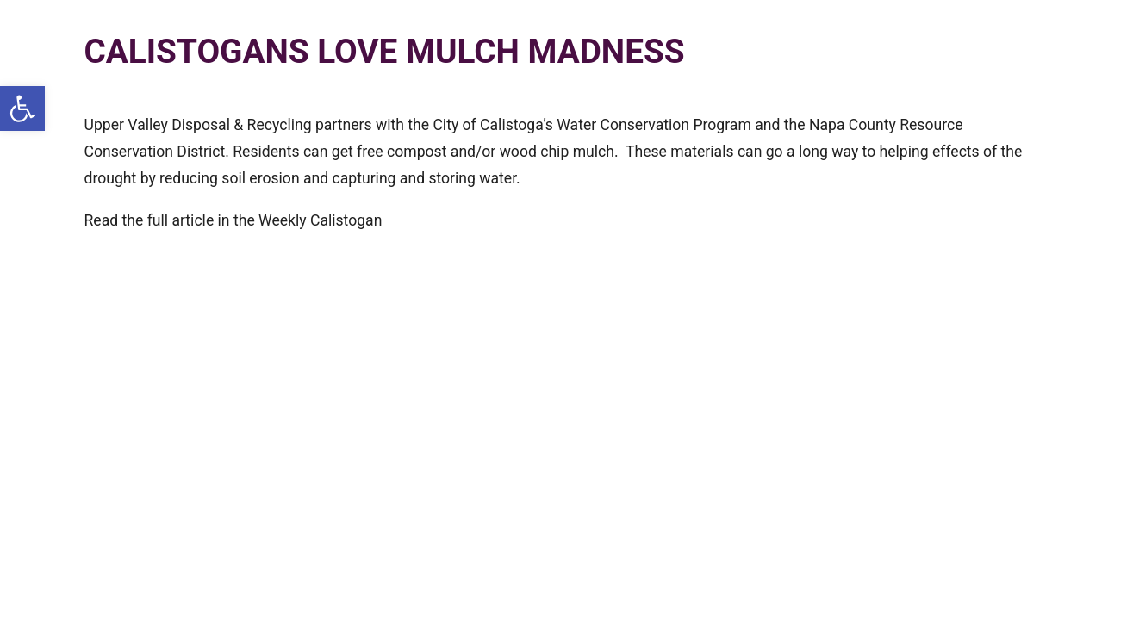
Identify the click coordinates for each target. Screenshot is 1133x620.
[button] (22, 108)
